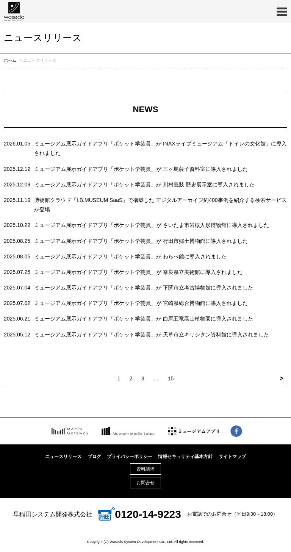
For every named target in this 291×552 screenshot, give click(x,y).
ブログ (94, 456)
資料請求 (145, 469)
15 (171, 378)
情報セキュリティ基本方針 (185, 456)
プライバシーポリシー (129, 456)
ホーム (10, 60)
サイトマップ (232, 456)
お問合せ (145, 482)
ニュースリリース (63, 456)
